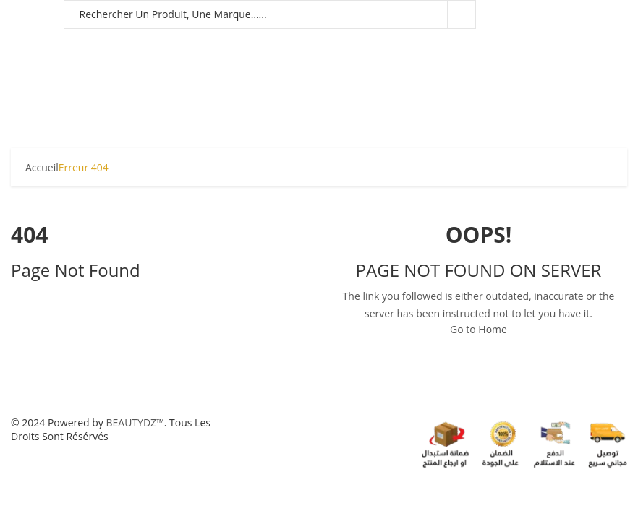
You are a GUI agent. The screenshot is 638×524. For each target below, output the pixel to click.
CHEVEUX (424, 46)
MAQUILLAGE (267, 46)
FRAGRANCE (350, 46)
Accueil (42, 167)
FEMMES (90, 46)
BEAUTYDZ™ (135, 422)
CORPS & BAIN (53, 83)
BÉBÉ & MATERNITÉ (172, 46)
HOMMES (34, 46)
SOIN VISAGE (500, 46)
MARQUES (237, 83)
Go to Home (478, 329)
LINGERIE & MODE (154, 83)
